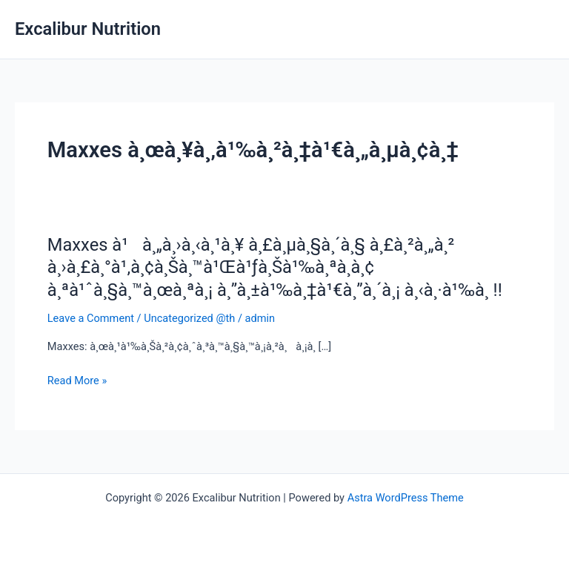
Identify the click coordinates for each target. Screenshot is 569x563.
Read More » (77, 380)
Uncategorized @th (189, 318)
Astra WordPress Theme (405, 497)
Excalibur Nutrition (88, 29)
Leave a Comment (90, 318)
